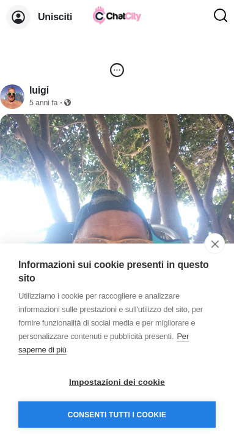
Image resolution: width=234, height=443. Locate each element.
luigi (39, 90)
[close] (215, 243)
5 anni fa (43, 103)
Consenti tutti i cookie (117, 415)
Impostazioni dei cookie (117, 382)
